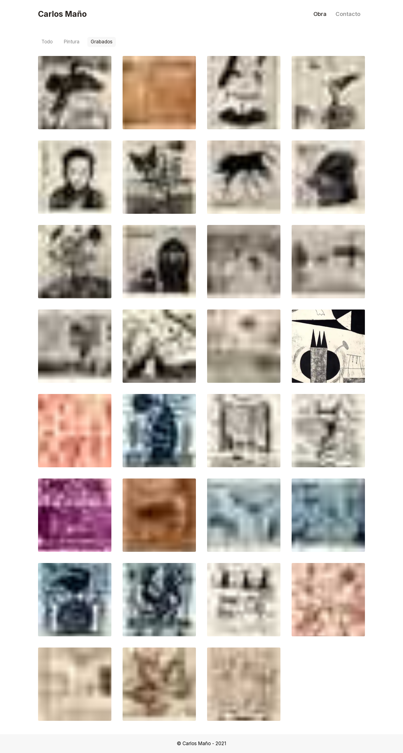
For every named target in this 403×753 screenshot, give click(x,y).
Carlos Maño (62, 14)
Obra (320, 14)
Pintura (71, 41)
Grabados (102, 41)
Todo (47, 41)
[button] (74, 92)
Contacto (348, 14)
